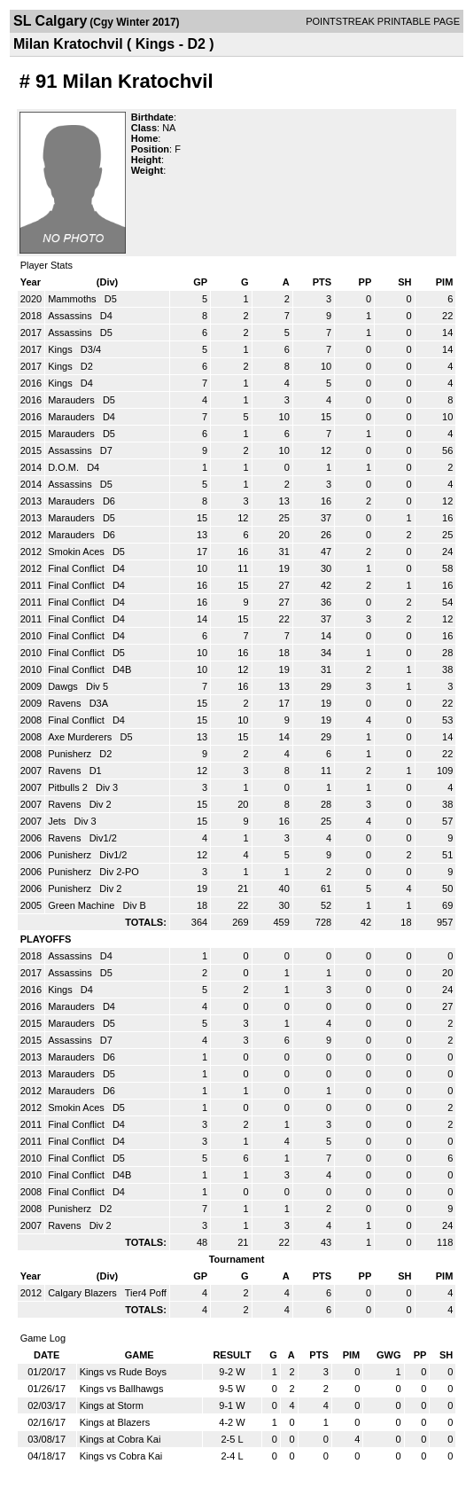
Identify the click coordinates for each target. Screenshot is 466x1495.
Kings (61, 349)
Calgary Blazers (84, 1293)
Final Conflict (77, 568)
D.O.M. (65, 467)
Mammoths (73, 299)
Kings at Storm (112, 1405)
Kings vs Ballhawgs (122, 1388)
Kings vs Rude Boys (123, 1371)
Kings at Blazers (115, 1422)
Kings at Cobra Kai (120, 1439)
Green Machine (82, 905)
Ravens (65, 703)
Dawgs (64, 686)
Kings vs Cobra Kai (121, 1456)
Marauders (72, 400)
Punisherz (71, 753)
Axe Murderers (81, 737)
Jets (58, 821)
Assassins (71, 315)
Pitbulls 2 (69, 787)
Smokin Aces (77, 551)
